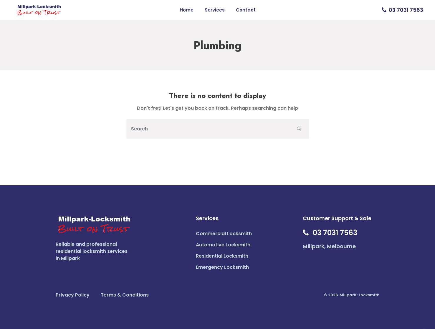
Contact (246, 10)
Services (215, 10)
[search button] (299, 129)
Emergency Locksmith (222, 267)
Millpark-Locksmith (360, 295)
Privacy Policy (73, 295)
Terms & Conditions (125, 295)
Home (186, 10)
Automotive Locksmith (223, 244)
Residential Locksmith (222, 256)
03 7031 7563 (406, 10)
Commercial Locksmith (224, 233)
